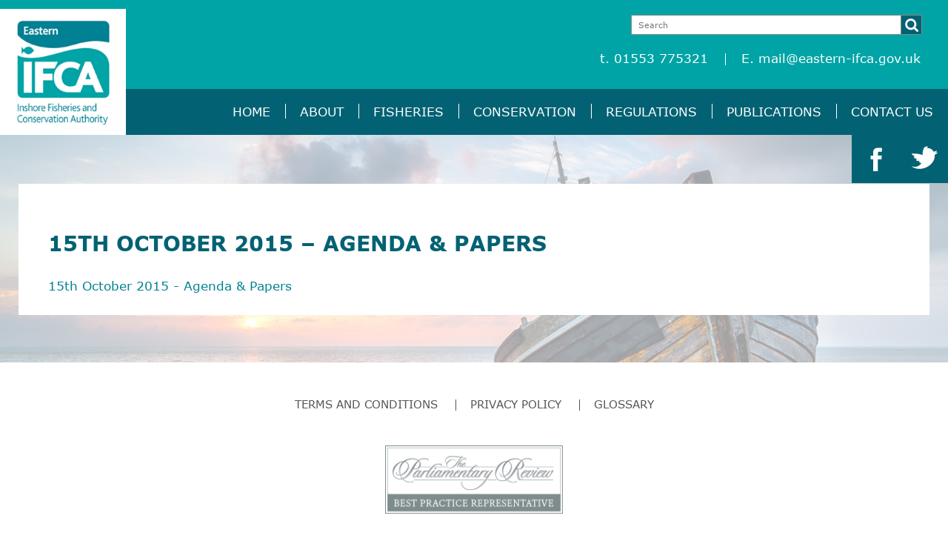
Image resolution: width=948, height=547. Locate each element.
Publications (774, 111)
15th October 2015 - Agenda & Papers (170, 286)
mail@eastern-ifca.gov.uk (839, 58)
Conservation (524, 111)
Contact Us (892, 111)
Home (251, 111)
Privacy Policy (515, 404)
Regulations (651, 111)
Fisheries (408, 111)
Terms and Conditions (366, 404)
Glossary (624, 404)
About (322, 111)
